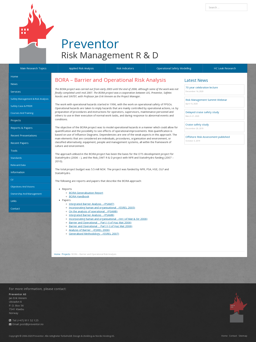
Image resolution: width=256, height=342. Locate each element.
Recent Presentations (24, 135)
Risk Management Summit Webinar (206, 99)
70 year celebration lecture (202, 87)
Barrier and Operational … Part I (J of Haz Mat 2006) (100, 222)
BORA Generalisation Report (86, 192)
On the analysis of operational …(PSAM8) (93, 211)
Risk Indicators (125, 68)
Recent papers (20, 143)
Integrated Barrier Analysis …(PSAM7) (91, 204)
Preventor (90, 43)
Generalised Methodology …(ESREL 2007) (94, 233)
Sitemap (243, 335)
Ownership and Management (26, 193)
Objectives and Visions (23, 186)
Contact (15, 208)
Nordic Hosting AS (105, 335)
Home (14, 76)
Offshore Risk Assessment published (208, 137)
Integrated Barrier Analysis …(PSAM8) (91, 215)
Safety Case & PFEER (21, 106)
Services (16, 91)
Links (14, 201)
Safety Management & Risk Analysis (30, 98)
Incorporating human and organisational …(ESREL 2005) (102, 207)
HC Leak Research (225, 68)
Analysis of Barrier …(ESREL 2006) (89, 230)
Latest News (196, 80)
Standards (16, 157)
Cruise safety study (197, 124)
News (14, 84)
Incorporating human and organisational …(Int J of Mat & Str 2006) (108, 219)
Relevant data (18, 165)
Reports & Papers (22, 127)
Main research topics (33, 68)
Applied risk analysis (81, 68)
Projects (16, 120)
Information (18, 172)
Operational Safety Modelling (174, 68)
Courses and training (22, 113)
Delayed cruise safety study (202, 112)
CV (12, 179)
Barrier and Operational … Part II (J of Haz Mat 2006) (100, 226)
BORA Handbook (79, 196)
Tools (14, 150)
